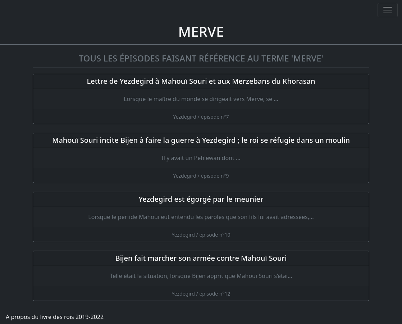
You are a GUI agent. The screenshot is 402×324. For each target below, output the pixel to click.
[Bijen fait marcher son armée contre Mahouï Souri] (201, 276)
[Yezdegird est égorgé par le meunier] (201, 217)
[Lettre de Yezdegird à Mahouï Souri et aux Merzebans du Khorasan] (201, 99)
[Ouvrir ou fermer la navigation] (388, 10)
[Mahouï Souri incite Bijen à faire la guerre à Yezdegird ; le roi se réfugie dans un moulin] (201, 158)
